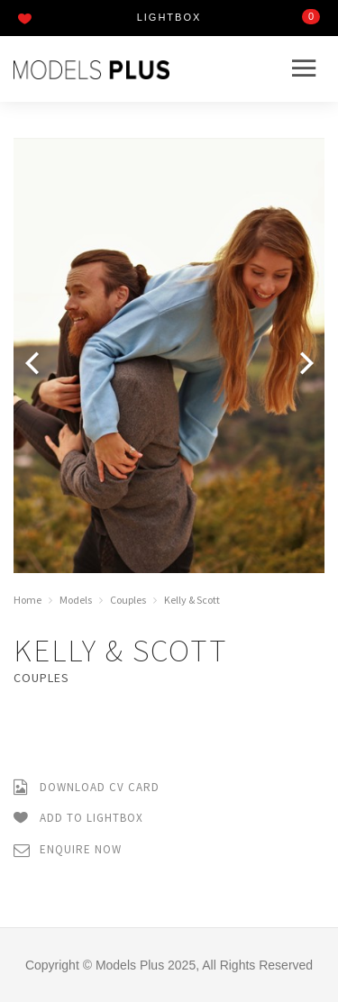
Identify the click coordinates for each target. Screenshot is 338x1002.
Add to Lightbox (78, 819)
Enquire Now (68, 850)
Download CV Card (87, 788)
